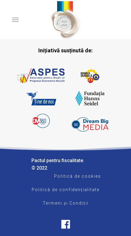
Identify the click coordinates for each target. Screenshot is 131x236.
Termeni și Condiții (66, 203)
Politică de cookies (77, 176)
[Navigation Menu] (15, 19)
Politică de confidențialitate (66, 189)
